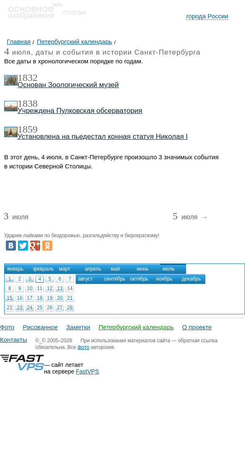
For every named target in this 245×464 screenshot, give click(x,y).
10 (29, 288)
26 (49, 308)
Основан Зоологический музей (68, 85)
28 (69, 308)
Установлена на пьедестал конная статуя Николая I (103, 136)
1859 (28, 129)
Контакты (13, 339)
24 (29, 308)
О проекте (197, 327)
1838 (28, 103)
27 (59, 308)
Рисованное (40, 327)
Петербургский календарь (136, 327)
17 (29, 298)
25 (39, 308)
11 (39, 288)
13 (59, 288)
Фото (7, 327)
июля (15, 217)
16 (19, 298)
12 (49, 288)
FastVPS (87, 371)
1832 (28, 77)
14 (69, 288)
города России (207, 16)
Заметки (78, 327)
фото (83, 347)
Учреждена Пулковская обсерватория (80, 111)
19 (49, 298)
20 (59, 298)
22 (9, 308)
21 (69, 298)
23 (19, 308)
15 (9, 298)
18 (39, 298)
